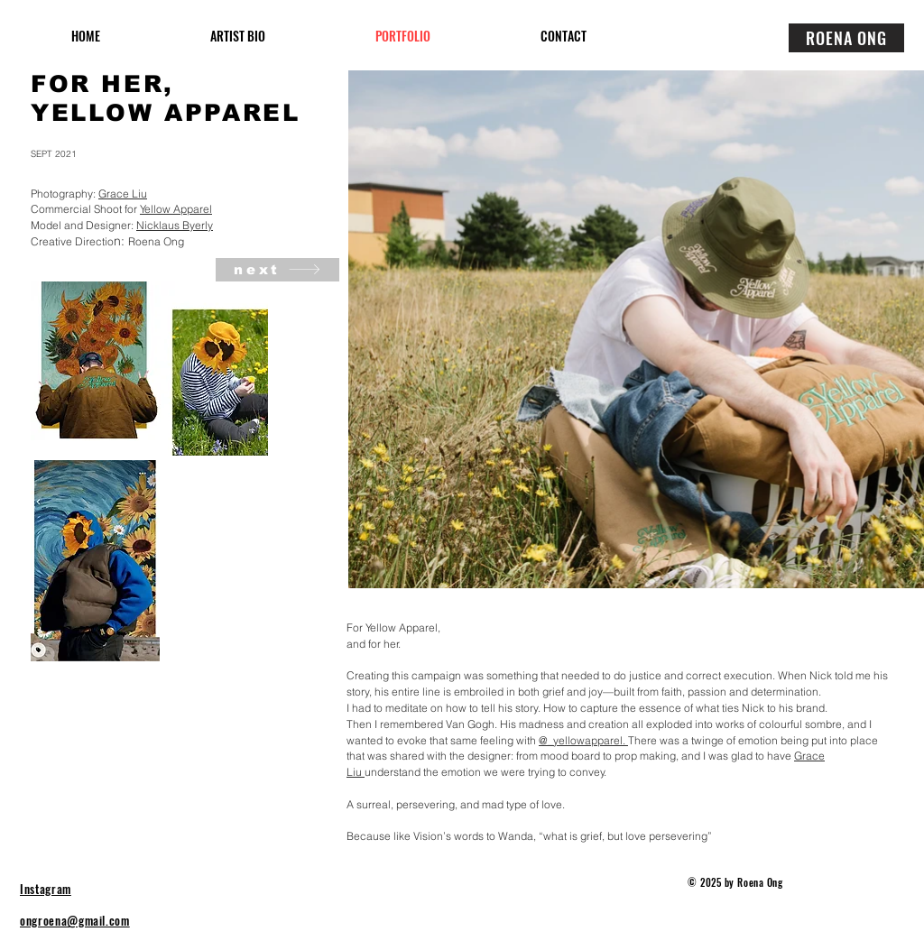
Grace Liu (122, 193)
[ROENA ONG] (846, 37)
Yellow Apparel (176, 209)
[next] (277, 269)
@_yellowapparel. (583, 740)
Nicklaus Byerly (174, 225)
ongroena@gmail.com (75, 920)
